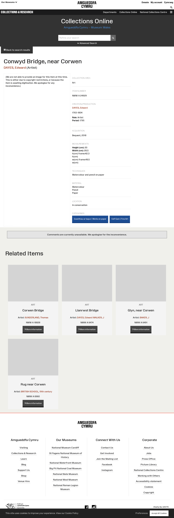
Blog (23, 464)
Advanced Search (87, 43)
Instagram (107, 470)
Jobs (148, 453)
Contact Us (107, 447)
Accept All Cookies (159, 513)
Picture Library (149, 464)
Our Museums (9, 2)
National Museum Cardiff (65, 447)
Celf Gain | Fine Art (119, 219)
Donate (145, 2)
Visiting (24, 447)
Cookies (148, 487)
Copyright (148, 492)
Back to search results (17, 50)
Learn (24, 459)
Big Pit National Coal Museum (65, 468)
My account (156, 2)
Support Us (24, 470)
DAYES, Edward (15, 67)
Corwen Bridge (33, 310)
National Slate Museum (65, 474)
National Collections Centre (153, 12)
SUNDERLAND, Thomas (36, 317)
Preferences (141, 513)
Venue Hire (24, 481)
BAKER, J (144, 317)
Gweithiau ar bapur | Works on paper (90, 219)
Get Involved (107, 453)
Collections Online (128, 12)
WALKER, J (98, 317)
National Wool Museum (65, 479)
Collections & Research (17, 12)
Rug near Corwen (33, 384)
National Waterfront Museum (65, 463)
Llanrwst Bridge (86, 310)
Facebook (107, 464)
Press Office (148, 459)
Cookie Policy (71, 513)
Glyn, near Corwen (141, 310)
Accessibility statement (148, 481)
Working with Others (149, 475)
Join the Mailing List (107, 459)
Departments (110, 12)
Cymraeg (168, 2)
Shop (23, 475)
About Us (149, 447)
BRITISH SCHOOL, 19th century (36, 391)
